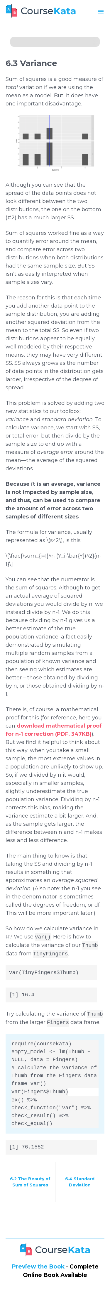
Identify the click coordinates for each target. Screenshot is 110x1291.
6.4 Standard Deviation (79, 1182)
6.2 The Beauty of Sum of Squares (30, 1182)
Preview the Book (38, 1266)
